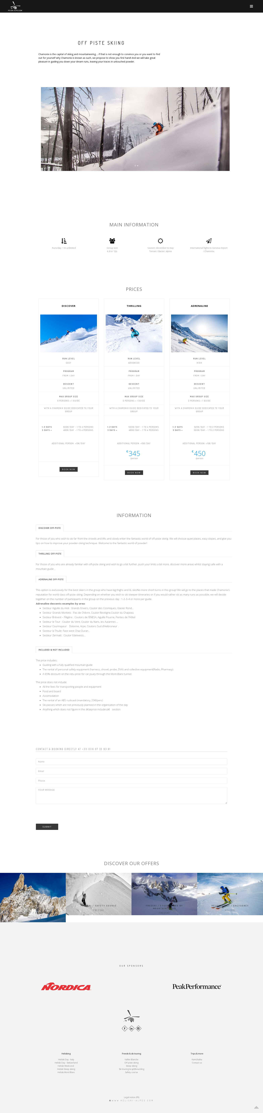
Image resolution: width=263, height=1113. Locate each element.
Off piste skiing (131, 1062)
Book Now (134, 472)
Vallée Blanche (131, 1059)
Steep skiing (131, 1065)
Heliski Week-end (66, 1065)
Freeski (98, 910)
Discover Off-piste (50, 528)
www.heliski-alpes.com (133, 1100)
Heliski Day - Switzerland (66, 1062)
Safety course (131, 1072)
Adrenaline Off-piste (51, 579)
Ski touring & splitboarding (131, 1069)
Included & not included (54, 649)
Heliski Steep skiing (66, 1069)
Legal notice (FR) (131, 1097)
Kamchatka (197, 1059)
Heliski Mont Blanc (66, 1072)
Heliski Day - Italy (66, 1059)
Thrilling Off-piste (50, 553)
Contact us (197, 1062)
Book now (68, 469)
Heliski (33, 917)
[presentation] (61, 813)
